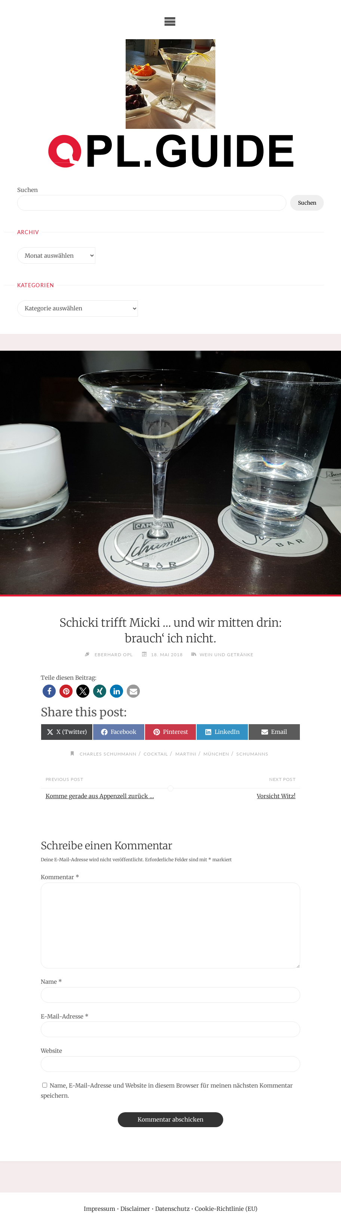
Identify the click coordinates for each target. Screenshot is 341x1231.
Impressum (99, 1208)
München (216, 754)
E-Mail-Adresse (65, 1016)
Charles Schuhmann (108, 754)
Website (51, 1050)
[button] (49, 691)
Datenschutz (172, 1208)
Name (51, 981)
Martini (185, 754)
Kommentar (60, 877)
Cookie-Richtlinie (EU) (226, 1208)
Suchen (27, 189)
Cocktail (156, 754)
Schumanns (253, 754)
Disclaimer (135, 1208)
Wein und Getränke (227, 654)
